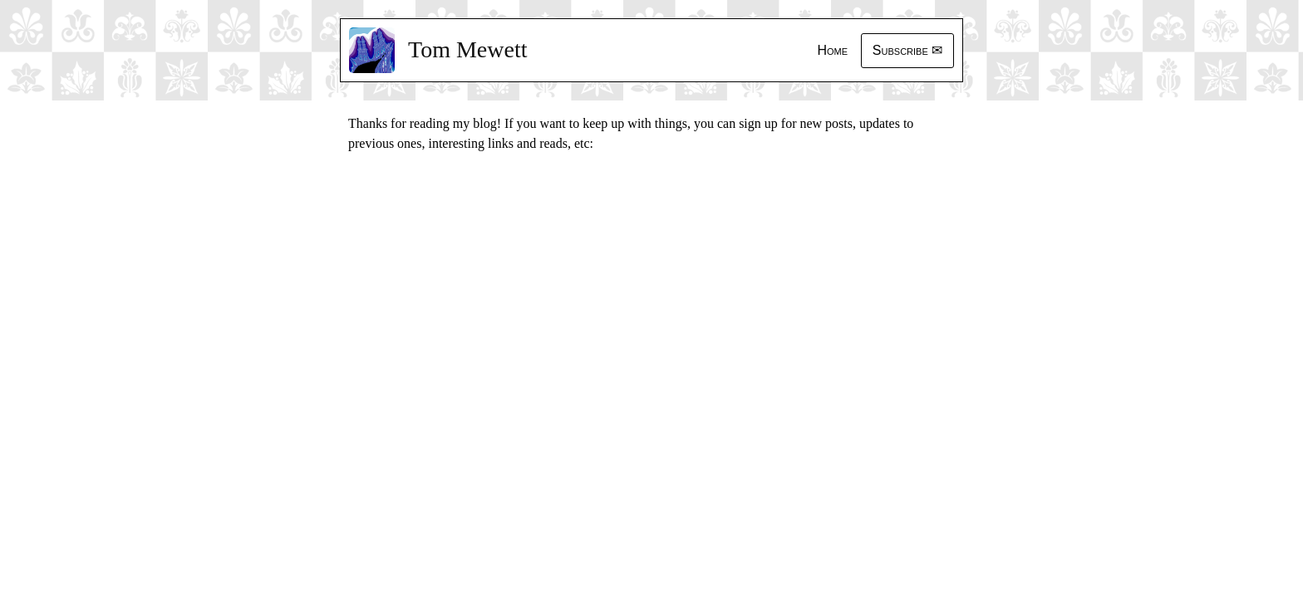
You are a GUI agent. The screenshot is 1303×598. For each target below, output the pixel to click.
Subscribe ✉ (907, 50)
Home (832, 50)
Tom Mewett (467, 49)
